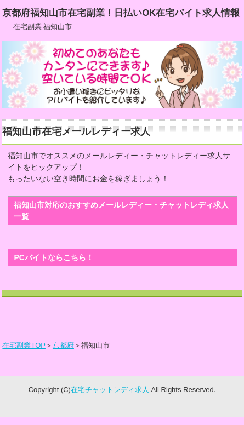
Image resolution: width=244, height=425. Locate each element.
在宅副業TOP (24, 345)
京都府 (63, 345)
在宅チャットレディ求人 (110, 390)
